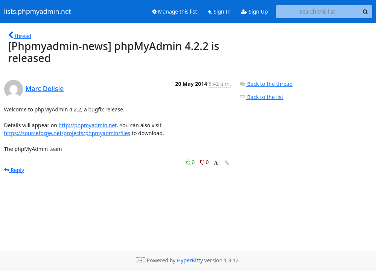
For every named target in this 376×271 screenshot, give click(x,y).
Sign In (219, 11)
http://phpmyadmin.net (88, 125)
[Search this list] (317, 11)
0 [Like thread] (191, 162)
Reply (14, 170)
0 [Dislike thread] (204, 162)
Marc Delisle (45, 88)
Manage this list (174, 11)
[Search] (365, 11)
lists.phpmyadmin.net (37, 11)
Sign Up (254, 11)
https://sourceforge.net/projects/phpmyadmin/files (67, 133)
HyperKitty (190, 260)
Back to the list (261, 96)
